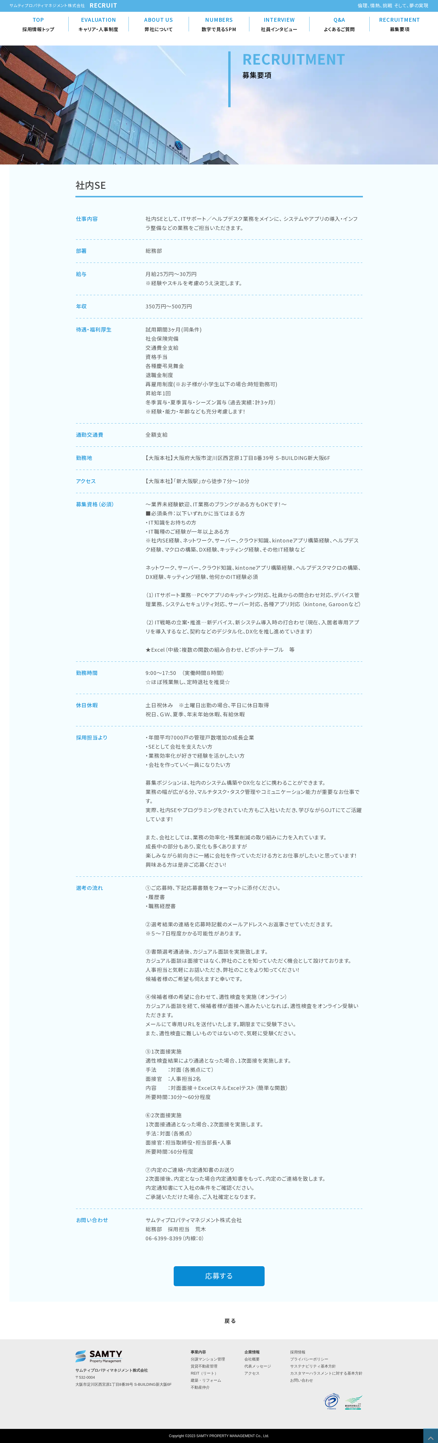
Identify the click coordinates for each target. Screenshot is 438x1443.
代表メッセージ (257, 1366)
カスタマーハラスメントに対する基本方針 (326, 1373)
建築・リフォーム (206, 1380)
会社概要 (252, 1359)
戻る (230, 1320)
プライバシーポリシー (309, 1359)
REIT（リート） (204, 1373)
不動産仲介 (200, 1387)
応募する (219, 1275)
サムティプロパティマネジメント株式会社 (47, 5)
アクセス (252, 1373)
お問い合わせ (301, 1380)
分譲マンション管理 (208, 1359)
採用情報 (297, 1352)
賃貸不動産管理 (204, 1366)
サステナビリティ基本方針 (313, 1366)
